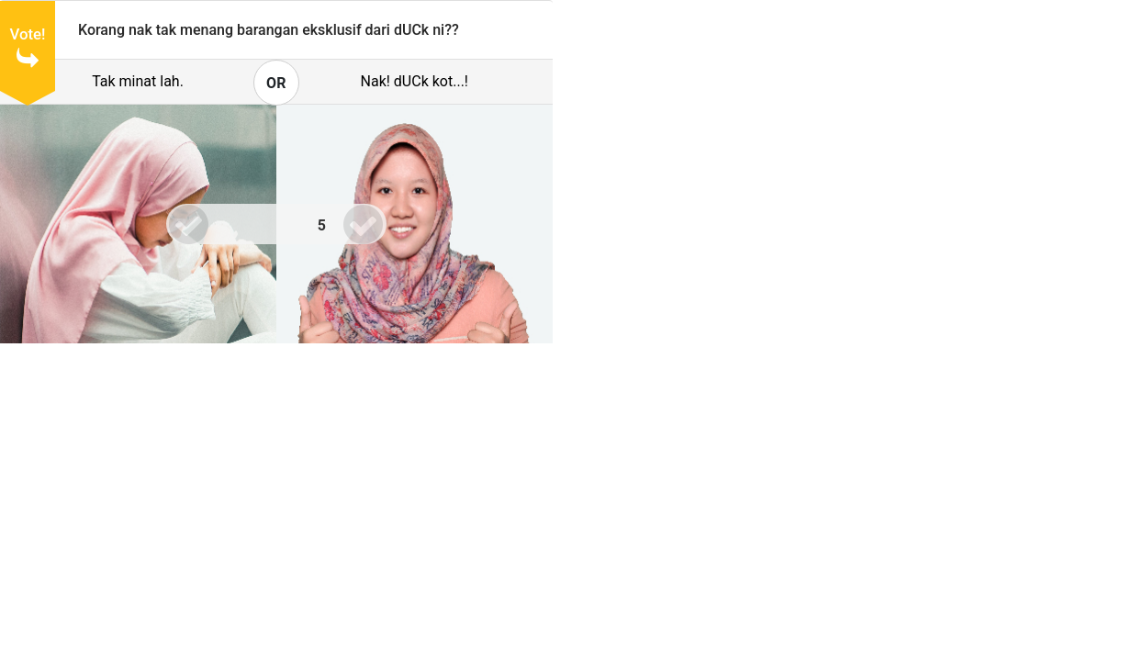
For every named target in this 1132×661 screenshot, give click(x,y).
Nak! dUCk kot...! (414, 81)
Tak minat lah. (138, 81)
